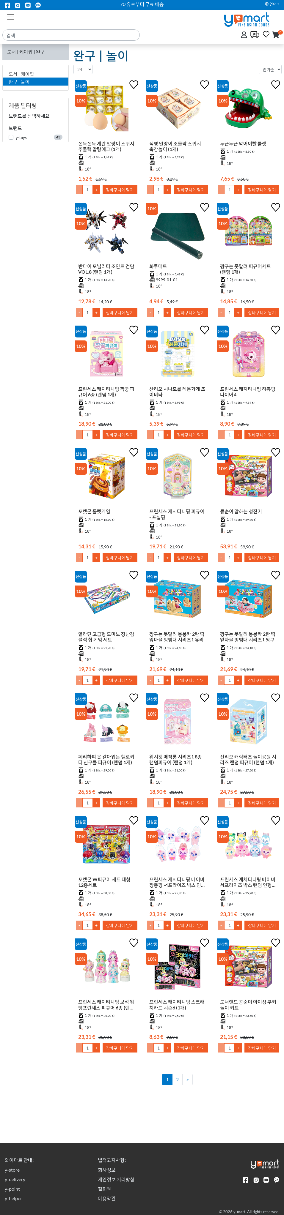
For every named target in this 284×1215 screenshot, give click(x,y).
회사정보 (107, 1170)
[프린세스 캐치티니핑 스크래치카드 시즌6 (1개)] (178, 978)
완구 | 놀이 (19, 81)
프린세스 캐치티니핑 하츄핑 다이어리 (247, 391)
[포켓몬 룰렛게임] (106, 477)
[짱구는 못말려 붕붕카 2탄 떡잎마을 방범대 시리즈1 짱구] (248, 600)
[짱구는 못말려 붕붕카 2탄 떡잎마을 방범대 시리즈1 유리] (178, 600)
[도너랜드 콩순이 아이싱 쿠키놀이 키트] (248, 978)
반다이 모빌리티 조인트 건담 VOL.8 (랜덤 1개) (106, 268)
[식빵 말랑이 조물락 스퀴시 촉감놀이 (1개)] (178, 110)
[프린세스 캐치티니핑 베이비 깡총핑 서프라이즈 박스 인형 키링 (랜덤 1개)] (178, 849)
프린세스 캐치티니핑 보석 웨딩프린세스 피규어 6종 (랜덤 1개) (106, 1018)
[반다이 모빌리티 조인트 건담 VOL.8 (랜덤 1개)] (106, 232)
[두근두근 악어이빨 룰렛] (248, 110)
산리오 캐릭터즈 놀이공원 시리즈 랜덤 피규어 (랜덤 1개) (248, 759)
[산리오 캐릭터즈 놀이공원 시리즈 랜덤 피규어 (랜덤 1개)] (248, 723)
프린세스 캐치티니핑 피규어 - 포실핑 (177, 514)
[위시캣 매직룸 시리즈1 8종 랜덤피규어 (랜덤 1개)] (178, 723)
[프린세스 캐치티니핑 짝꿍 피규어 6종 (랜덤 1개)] (106, 355)
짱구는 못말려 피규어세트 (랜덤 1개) (245, 268)
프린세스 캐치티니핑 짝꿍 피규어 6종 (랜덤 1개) (106, 391)
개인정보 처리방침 (116, 1179)
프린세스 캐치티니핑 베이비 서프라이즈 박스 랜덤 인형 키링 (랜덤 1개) (247, 888)
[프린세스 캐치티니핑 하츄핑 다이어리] (248, 355)
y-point (12, 1189)
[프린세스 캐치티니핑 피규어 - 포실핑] (178, 477)
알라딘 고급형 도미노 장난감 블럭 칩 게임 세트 (106, 636)
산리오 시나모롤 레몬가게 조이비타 (177, 391)
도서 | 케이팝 (21, 74)
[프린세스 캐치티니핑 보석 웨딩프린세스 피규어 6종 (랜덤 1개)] (106, 978)
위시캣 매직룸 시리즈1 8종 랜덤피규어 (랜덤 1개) (175, 759)
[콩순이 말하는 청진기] (248, 477)
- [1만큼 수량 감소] (79, 189)
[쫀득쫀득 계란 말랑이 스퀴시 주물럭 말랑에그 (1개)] (106, 110)
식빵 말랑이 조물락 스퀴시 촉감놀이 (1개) (175, 146)
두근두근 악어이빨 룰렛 (243, 143)
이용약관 (107, 1198)
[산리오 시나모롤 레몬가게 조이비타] (178, 355)
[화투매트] (178, 232)
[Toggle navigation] (10, 16)
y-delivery (15, 1179)
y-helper (13, 1198)
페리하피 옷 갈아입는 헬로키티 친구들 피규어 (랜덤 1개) (106, 759)
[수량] (87, 189)
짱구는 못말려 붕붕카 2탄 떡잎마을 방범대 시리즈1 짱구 (247, 636)
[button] (275, 35)
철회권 (104, 1189)
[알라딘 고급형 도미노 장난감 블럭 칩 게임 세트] (106, 600)
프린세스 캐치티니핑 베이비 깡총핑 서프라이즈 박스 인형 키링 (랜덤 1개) (177, 888)
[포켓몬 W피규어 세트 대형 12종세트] (106, 845)
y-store (12, 1170)
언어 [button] (271, 3)
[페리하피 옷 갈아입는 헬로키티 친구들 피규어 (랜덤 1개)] (106, 723)
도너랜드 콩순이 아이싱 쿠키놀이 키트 (248, 1018)
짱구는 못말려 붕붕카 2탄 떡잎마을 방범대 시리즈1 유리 (177, 636)
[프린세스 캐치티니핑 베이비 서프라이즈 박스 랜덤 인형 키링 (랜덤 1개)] (248, 849)
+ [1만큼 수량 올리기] (96, 189)
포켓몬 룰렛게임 (94, 511)
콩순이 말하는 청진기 (241, 511)
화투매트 (158, 266)
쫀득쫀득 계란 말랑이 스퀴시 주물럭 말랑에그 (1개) (106, 146)
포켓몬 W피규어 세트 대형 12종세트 (104, 882)
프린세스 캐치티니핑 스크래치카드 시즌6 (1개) (177, 1018)
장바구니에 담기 (120, 189)
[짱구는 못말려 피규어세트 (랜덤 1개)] (248, 232)
